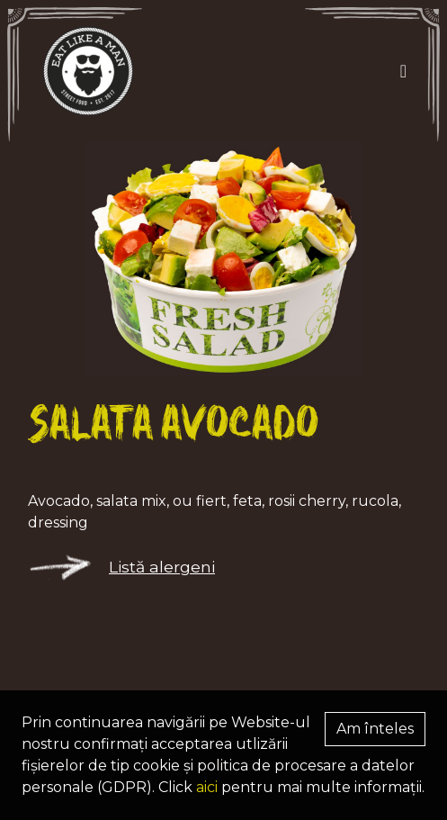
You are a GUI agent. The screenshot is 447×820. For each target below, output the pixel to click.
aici (207, 787)
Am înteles (375, 728)
